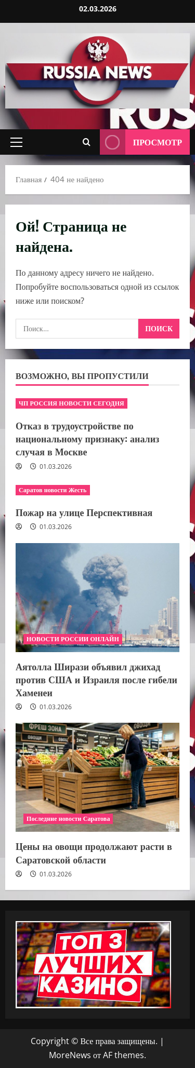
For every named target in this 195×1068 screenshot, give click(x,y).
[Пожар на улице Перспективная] (97, 490)
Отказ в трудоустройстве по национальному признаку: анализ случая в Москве (87, 438)
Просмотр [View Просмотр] (141, 142)
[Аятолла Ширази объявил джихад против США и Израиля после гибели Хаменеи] (97, 597)
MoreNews (70, 1055)
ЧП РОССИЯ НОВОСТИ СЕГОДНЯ (71, 403)
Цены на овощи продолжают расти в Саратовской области (94, 852)
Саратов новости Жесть (53, 489)
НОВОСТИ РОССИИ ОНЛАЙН (73, 638)
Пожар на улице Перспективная (84, 512)
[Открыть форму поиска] (86, 142)
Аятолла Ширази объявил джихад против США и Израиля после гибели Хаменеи (96, 679)
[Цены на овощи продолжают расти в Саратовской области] (97, 777)
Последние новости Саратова (68, 818)
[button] (16, 142)
